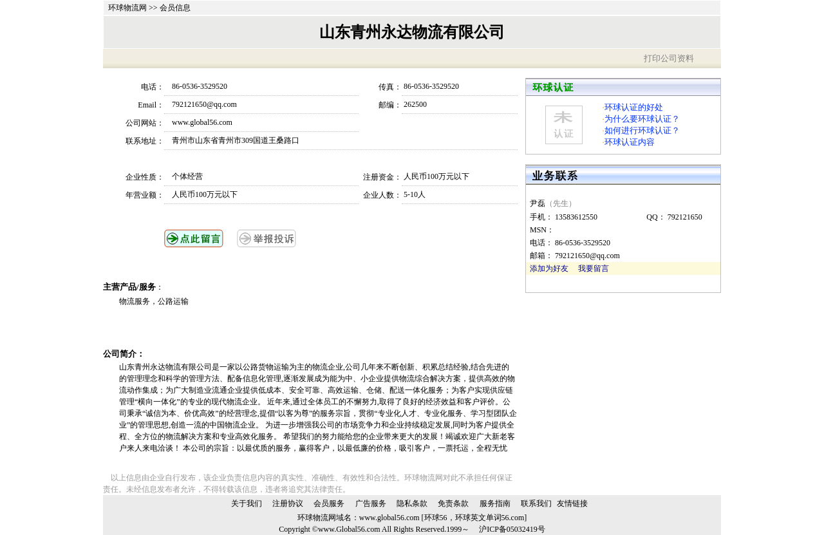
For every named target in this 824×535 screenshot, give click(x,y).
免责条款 (453, 503)
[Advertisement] (269, 327)
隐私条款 (412, 503)
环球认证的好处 (633, 107)
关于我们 (246, 503)
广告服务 (370, 503)
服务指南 (495, 503)
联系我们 (536, 503)
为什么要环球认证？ (642, 119)
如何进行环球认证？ (642, 130)
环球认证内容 (629, 142)
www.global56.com (389, 517)
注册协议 (287, 503)
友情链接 (572, 503)
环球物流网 (127, 7)
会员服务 (329, 503)
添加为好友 (549, 268)
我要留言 (593, 268)
